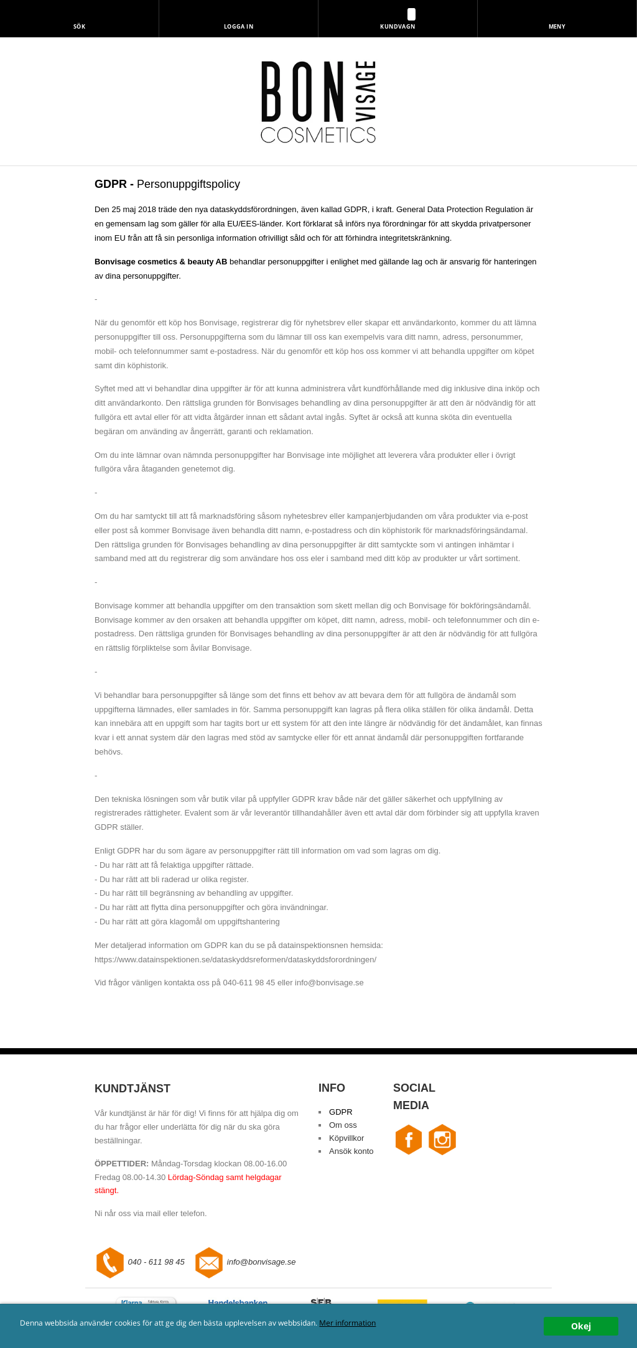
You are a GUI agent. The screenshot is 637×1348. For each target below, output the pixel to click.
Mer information (347, 1322)
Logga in (239, 26)
